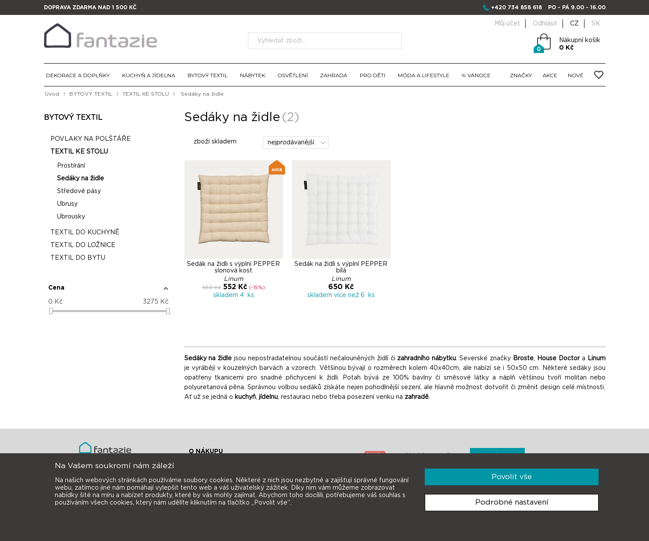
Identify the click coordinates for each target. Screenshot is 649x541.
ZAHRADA (334, 75)
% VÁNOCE (476, 75)
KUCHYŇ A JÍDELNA (148, 75)
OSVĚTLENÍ (293, 75)
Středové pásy (79, 191)
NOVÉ (576, 75)
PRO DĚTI (372, 75)
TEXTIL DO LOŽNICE (82, 245)
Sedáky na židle (80, 179)
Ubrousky (71, 217)
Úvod (52, 94)
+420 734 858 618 (516, 7)
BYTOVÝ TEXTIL (207, 75)
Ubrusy (67, 204)
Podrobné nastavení (512, 502)
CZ (574, 24)
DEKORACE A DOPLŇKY (78, 75)
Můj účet (507, 24)
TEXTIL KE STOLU (145, 94)
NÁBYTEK (252, 75)
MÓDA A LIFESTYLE (423, 75)
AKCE (550, 75)
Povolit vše (511, 476)
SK (596, 24)
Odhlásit (545, 24)
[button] (108, 291)
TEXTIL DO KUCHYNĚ (84, 232)
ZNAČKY (521, 75)
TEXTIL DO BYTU (77, 258)
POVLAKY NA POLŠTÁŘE (90, 139)
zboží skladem (210, 142)
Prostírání (71, 166)
